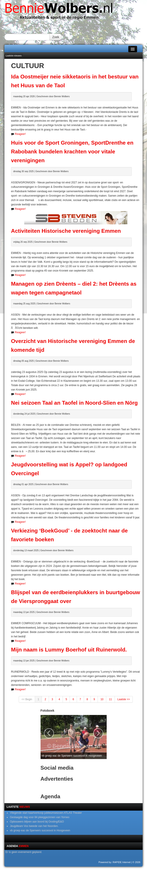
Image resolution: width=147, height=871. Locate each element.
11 (110, 699)
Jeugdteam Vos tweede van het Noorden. (34, 826)
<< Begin (27, 699)
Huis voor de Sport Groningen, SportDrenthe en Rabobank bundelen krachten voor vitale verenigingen (72, 151)
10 (101, 699)
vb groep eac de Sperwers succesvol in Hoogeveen (40, 830)
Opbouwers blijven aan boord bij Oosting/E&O (37, 821)
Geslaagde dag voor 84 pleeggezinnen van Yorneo (39, 817)
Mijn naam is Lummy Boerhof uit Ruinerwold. (69, 650)
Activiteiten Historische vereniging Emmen (66, 231)
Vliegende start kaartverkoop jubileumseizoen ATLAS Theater (46, 812)
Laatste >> (123, 699)
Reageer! (20, 134)
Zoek (55, 37)
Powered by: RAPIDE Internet (115, 862)
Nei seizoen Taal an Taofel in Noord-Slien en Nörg (74, 403)
